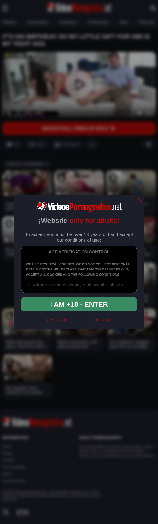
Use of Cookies (58, 320)
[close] (140, 200)
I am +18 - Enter (79, 304)
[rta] (78, 322)
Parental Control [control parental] (99, 320)
